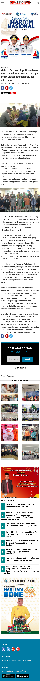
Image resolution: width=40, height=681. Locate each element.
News (6, 67)
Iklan (29, 661)
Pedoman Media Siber (17, 661)
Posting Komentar (7, 376)
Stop (13, 93)
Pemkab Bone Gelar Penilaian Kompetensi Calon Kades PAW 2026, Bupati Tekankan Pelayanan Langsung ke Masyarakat (20, 570)
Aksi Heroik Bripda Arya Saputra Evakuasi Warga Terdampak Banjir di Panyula (22, 559)
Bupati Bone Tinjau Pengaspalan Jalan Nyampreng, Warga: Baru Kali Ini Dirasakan (21, 551)
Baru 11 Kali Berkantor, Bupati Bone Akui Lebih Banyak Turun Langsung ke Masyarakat (22, 534)
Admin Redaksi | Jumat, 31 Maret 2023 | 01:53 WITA (15, 83)
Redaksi (5, 661)
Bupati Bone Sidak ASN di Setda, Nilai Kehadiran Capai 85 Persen (21, 505)
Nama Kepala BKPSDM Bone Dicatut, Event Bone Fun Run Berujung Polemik (21, 525)
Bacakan (5, 93)
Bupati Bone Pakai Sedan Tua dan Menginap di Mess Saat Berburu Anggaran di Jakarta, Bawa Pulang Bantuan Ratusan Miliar (17, 516)
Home (2, 67)
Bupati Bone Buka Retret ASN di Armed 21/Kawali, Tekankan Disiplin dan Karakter (22, 543)
